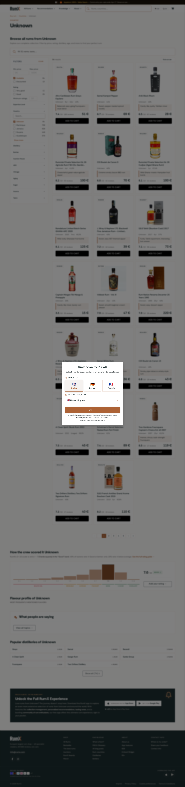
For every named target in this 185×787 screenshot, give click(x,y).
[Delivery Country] (92, 400)
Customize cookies (87, 420)
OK (92, 409)
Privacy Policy (100, 420)
